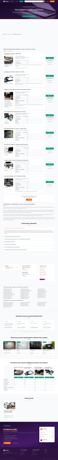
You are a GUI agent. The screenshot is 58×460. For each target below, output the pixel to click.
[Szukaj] (43, 1)
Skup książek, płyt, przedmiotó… (8, 327)
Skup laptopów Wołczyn (6, 298)
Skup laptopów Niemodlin (41, 292)
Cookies (54, 458)
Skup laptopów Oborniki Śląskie (7, 293)
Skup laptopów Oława (40, 293)
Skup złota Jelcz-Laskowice (7, 306)
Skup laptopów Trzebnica (6, 297)
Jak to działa (22, 452)
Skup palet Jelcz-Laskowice (41, 304)
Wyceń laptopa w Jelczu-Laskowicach (29, 16)
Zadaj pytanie (49, 62)
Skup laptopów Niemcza (23, 292)
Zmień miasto (24, 276)
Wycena (21, 1)
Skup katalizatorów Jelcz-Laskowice (25, 302)
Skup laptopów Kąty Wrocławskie (24, 290)
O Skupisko (46, 451)
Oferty (17, 1)
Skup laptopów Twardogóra (24, 297)
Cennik (33, 452)
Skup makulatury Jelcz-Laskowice (7, 303)
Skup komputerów (7, 66)
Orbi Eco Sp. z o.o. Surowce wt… (47, 327)
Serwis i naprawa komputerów (8, 103)
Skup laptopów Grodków (6, 290)
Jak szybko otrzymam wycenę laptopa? (10, 244)
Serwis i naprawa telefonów (8, 104)
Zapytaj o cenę (50, 75)
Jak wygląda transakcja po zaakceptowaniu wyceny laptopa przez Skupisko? (15, 249)
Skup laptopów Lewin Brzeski (24, 291)
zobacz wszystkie (42, 279)
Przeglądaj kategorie (23, 451)
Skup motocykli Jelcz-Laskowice (7, 304)
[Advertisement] (27, 26)
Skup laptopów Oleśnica (23, 293)
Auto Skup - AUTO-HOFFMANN (21, 327)
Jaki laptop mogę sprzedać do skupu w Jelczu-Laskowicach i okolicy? (14, 228)
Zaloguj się (47, 1)
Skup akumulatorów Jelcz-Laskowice (8, 302)
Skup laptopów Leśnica (6, 291)
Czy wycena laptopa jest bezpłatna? (9, 241)
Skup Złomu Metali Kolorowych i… (34, 327)
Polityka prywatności (49, 458)
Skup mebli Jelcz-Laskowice (24, 303)
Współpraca (52, 1)
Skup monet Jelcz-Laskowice (41, 303)
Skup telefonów (6, 83)
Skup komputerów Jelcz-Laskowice (42, 302)
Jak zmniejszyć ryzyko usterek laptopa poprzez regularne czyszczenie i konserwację (9, 411)
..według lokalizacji (7, 268)
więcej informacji (49, 64)
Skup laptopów (10, 34)
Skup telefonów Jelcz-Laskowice (24, 305)
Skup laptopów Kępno (40, 290)
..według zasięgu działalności (9, 267)
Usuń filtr (23, 268)
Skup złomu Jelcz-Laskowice (41, 305)
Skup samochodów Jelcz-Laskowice (8, 305)
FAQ (21, 455)
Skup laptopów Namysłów (6, 292)
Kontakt (46, 452)
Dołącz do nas (34, 451)
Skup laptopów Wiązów (41, 297)
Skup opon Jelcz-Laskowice (24, 304)
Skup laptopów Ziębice (23, 298)
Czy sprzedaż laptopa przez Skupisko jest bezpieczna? (12, 236)
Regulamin (44, 458)
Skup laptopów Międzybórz (41, 291)
